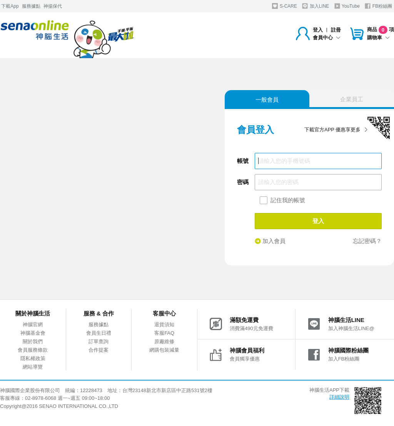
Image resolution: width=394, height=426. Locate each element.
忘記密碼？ (367, 241)
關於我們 (33, 341)
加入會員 (270, 241)
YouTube (347, 6)
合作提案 (98, 350)
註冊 (336, 30)
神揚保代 (52, 6)
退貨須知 (164, 324)
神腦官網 (33, 324)
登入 (318, 30)
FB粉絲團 (378, 6)
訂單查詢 (98, 341)
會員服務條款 (33, 350)
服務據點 (31, 6)
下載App (9, 6)
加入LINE (315, 6)
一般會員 (267, 99)
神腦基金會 (32, 333)
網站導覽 (33, 367)
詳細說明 (339, 397)
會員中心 (327, 37)
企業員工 (351, 99)
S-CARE (284, 6)
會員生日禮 (98, 333)
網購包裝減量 (164, 350)
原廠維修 (164, 341)
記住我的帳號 (287, 200)
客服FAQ (164, 333)
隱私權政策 (32, 358)
